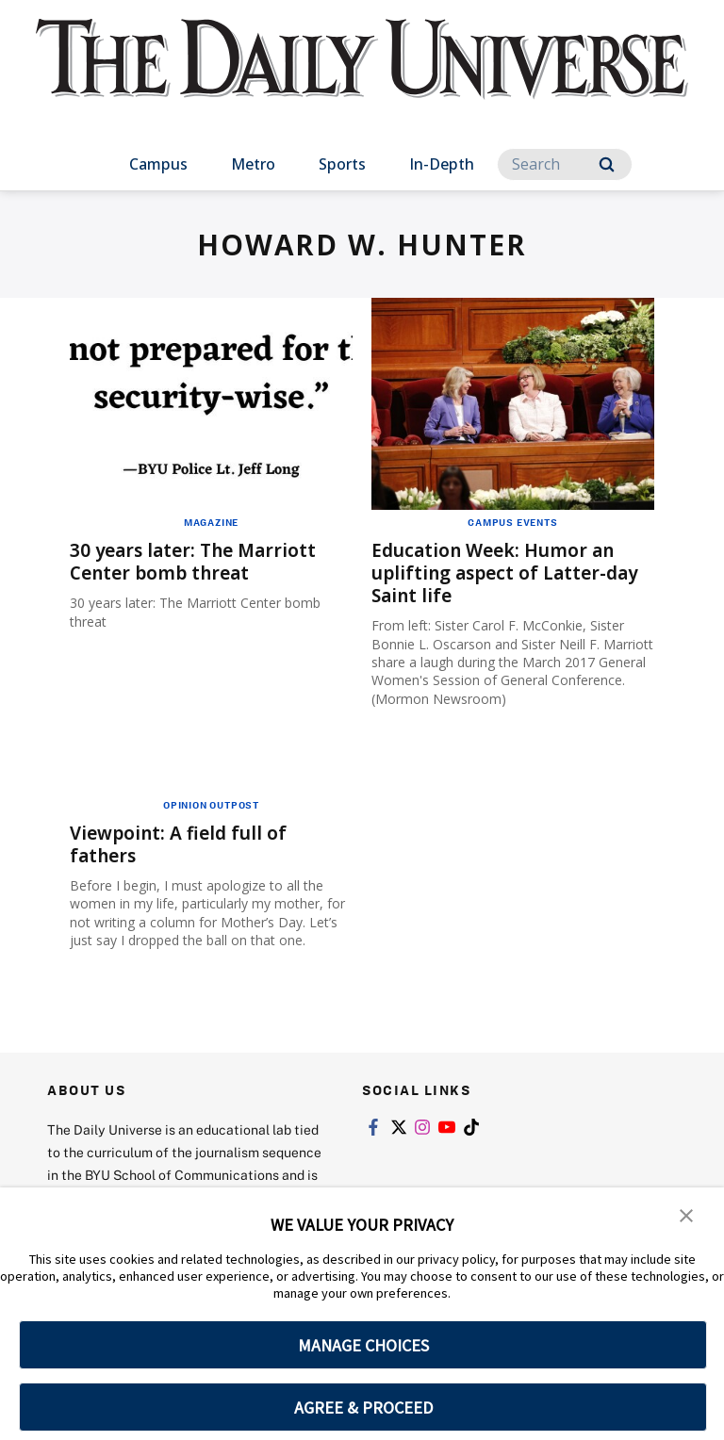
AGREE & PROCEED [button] (363, 1407)
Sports (342, 164)
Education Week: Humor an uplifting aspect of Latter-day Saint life (510, 572)
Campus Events (512, 522)
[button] (686, 1214)
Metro (253, 164)
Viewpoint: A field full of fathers (183, 844)
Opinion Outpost (211, 804)
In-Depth (441, 164)
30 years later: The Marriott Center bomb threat (198, 561)
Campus (158, 164)
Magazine (211, 522)
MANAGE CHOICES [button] (363, 1345)
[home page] (361, 75)
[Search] (565, 164)
